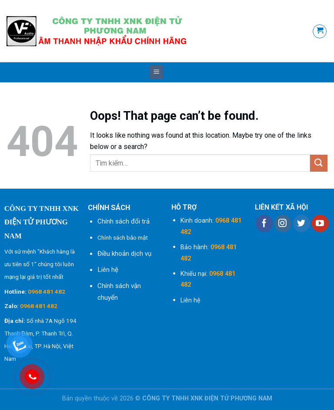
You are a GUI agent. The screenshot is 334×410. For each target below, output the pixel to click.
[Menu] (156, 72)
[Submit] (318, 163)
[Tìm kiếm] (178, 72)
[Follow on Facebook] (264, 223)
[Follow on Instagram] (282, 223)
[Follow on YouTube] (319, 223)
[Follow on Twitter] (301, 223)
